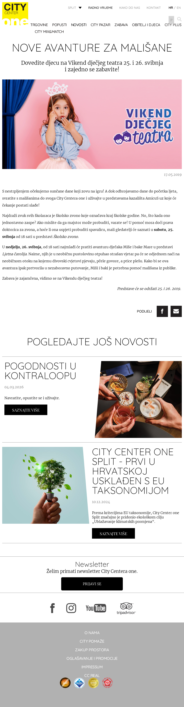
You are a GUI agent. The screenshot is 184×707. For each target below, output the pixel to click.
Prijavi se (92, 584)
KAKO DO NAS (129, 8)
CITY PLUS (43, 31)
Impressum (92, 666)
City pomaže (92, 641)
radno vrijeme (100, 8)
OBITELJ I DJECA (146, 25)
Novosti (79, 25)
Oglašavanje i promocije (92, 658)
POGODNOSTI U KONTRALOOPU (40, 370)
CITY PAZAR (100, 25)
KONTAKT (154, 8)
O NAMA (92, 632)
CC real (92, 675)
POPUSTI (60, 25)
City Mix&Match (71, 31)
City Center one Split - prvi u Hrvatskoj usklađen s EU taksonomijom (133, 471)
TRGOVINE (39, 25)
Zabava (121, 25)
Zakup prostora (92, 649)
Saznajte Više (26, 410)
